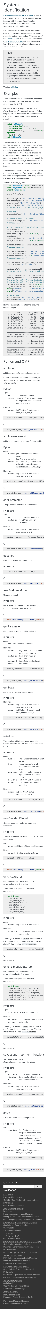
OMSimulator (8, 1228)
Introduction (8, 1194)
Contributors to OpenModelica (16, 1304)
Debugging (8, 1211)
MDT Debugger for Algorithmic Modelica (20, 1258)
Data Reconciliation (11, 1294)
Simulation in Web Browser (14, 1264)
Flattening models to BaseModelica (18, 1214)
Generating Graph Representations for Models (22, 1220)
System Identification (12, 1231)
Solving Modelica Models (13, 1208)
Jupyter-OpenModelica (12, 1280)
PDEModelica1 (9, 1250)
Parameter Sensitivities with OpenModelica (21, 1247)
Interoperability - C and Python (16, 1266)
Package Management (12, 1197)
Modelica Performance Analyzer (16, 1261)
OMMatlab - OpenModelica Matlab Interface (21, 1275)
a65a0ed (14, 87)
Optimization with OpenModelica (17, 1244)
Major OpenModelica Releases (16, 1301)
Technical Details (10, 1291)
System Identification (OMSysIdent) (18, 16)
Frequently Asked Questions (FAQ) (18, 1297)
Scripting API (8, 1283)
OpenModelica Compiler (13, 1206)
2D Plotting (8, 1203)
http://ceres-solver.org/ (13, 41)
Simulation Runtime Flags (14, 1289)
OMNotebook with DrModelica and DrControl (22, 1241)
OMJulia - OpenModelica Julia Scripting (20, 1277)
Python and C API (12, 1236)
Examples (9, 1233)
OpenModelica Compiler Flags (16, 1286)
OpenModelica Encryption (14, 1239)
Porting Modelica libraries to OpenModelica (21, 1217)
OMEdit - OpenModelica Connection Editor (21, 1200)
